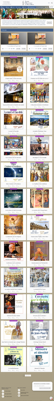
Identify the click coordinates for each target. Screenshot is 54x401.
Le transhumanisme (13, 368)
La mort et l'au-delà (13, 131)
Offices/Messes (40, 7)
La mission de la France (40, 289)
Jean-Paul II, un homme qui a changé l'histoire (13, 342)
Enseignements (32, 7)
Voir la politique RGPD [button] (41, 24)
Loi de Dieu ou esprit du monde (13, 210)
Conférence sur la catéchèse (13, 263)
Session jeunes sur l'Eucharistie (40, 263)
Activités (19, 7)
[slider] (6, 48)
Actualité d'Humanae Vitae (39, 131)
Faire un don (51, 7)
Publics (25, 7)
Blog (8, 7)
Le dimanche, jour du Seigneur (13, 236)
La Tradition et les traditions (39, 183)
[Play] (3, 49)
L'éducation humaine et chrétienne (39, 104)
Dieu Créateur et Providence (13, 183)
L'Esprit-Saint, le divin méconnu (13, 78)
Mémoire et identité (40, 368)
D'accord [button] (49, 22)
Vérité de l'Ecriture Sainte (13, 315)
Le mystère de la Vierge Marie (39, 210)
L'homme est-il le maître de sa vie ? (40, 78)
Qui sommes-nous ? (2, 7)
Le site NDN (47, 7)
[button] (18, 49)
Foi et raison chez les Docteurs (13, 157)
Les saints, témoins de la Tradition (13, 289)
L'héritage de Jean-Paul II (39, 342)
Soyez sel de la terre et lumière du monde (13, 104)
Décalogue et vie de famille (39, 157)
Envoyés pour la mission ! (39, 315)
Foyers (13, 7)
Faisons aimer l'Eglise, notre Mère (39, 236)
